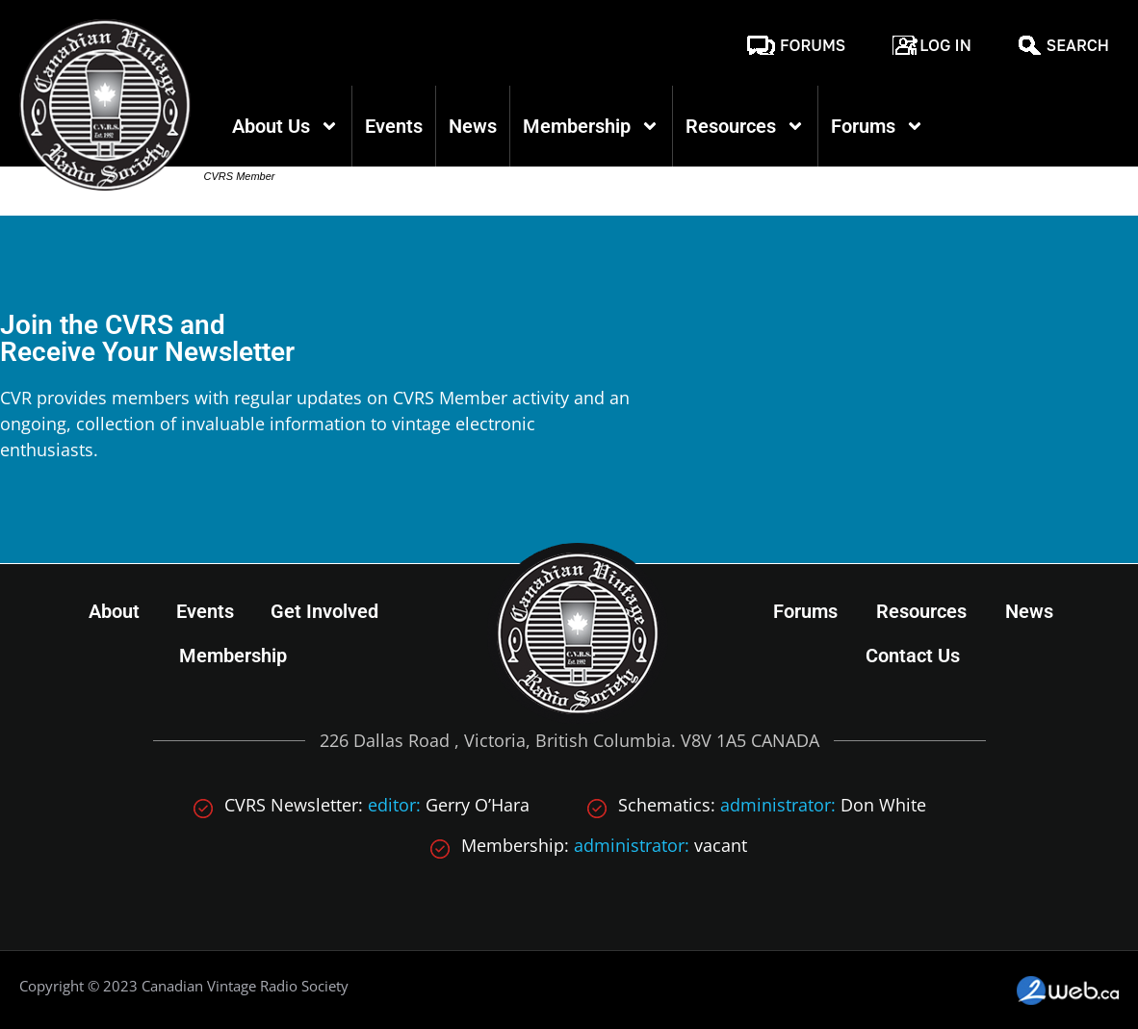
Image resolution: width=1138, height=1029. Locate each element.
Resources (745, 126)
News (473, 126)
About (114, 611)
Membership (591, 126)
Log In (945, 45)
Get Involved (324, 611)
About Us (285, 126)
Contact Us (913, 655)
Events (394, 126)
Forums (812, 45)
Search (1078, 45)
